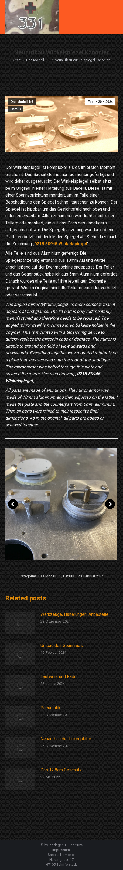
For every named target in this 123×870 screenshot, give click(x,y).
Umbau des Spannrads (61, 645)
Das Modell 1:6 (22, 102)
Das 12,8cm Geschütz (61, 770)
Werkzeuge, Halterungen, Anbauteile (74, 614)
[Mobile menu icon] (114, 17)
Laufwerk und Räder (59, 676)
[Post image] (20, 623)
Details (16, 109)
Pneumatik (50, 707)
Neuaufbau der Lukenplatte (65, 738)
